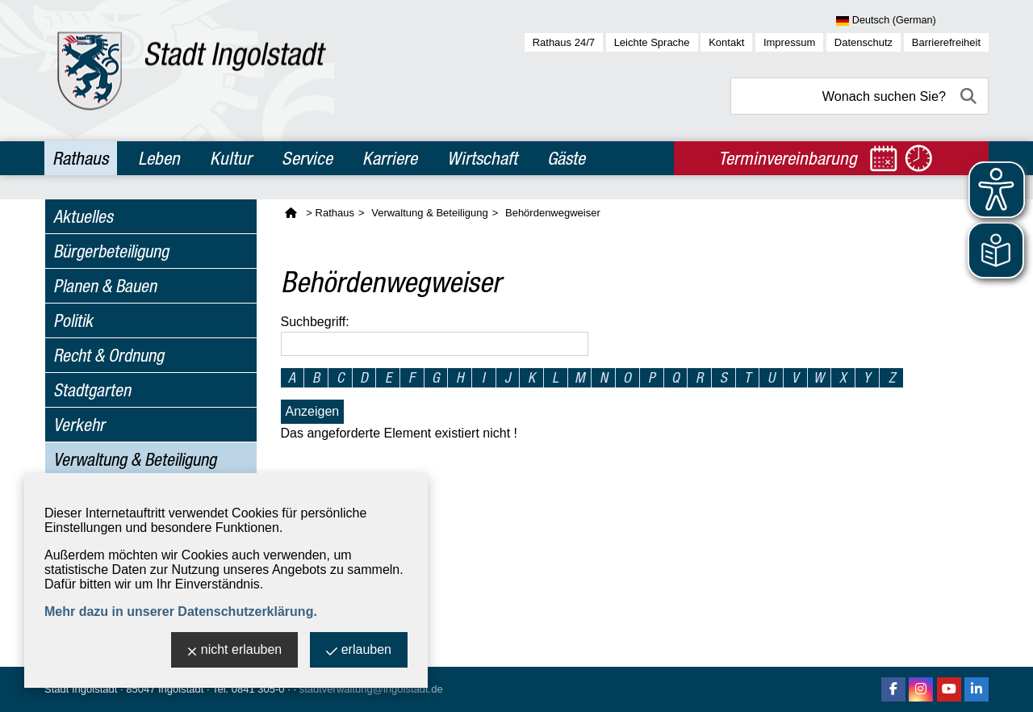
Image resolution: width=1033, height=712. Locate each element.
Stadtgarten (92, 389)
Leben (159, 158)
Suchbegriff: (315, 322)
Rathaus (80, 158)
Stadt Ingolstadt (80, 689)
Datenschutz (863, 42)
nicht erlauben (234, 651)
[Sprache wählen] (912, 21)
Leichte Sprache (652, 42)
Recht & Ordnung (108, 355)
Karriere (389, 158)
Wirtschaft (482, 158)
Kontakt (726, 42)
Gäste (566, 158)
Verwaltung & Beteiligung (134, 459)
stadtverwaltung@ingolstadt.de (371, 689)
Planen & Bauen (105, 285)
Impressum (789, 42)
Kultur (231, 158)
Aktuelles (83, 216)
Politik (73, 320)
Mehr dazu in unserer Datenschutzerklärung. (180, 611)
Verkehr (79, 424)
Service (307, 158)
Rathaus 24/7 (564, 42)
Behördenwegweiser (552, 213)
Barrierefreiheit (946, 42)
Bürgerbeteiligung (111, 251)
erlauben (358, 651)
